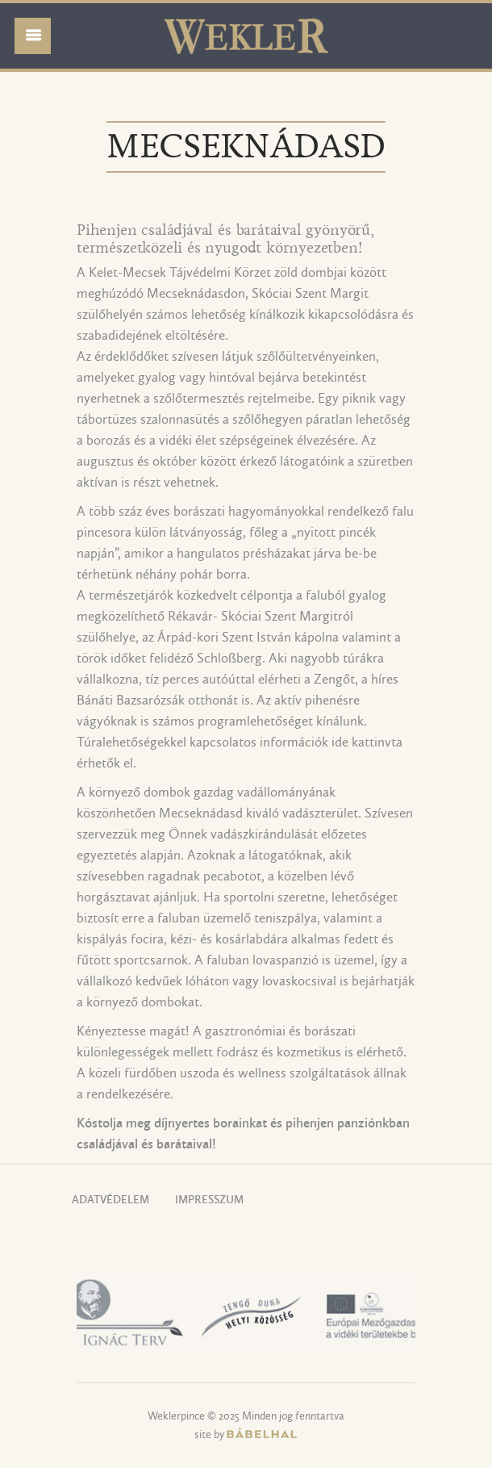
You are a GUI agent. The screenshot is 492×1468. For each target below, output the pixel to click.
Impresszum (209, 1200)
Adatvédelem (110, 1200)
